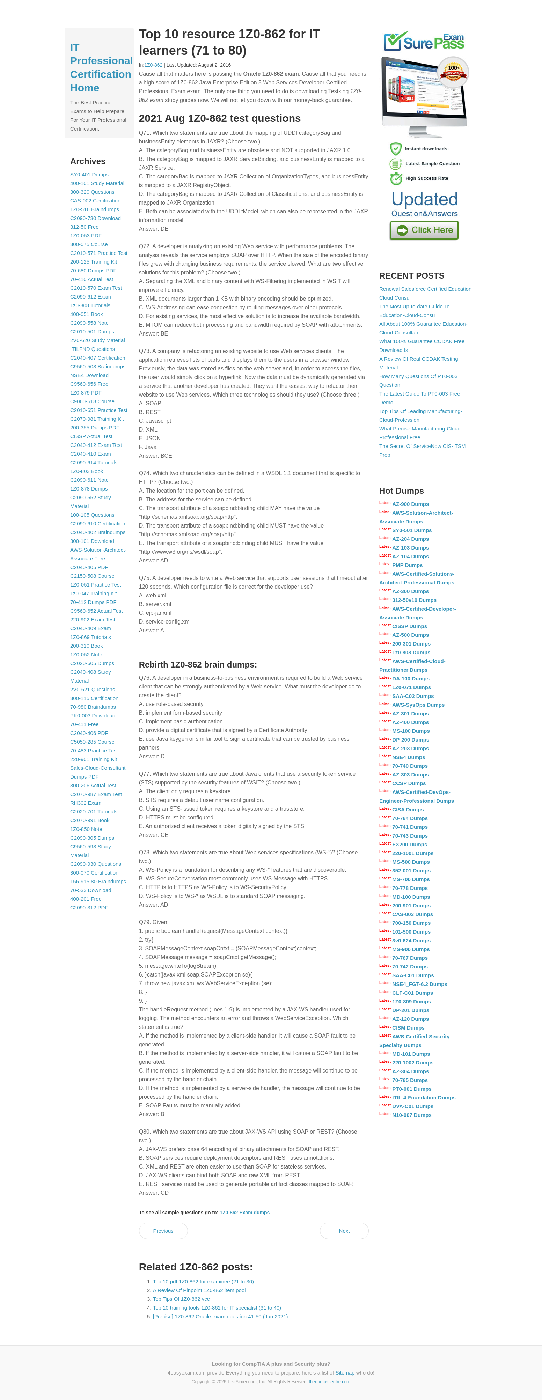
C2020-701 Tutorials (93, 812)
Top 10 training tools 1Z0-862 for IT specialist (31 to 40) (217, 1308)
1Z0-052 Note (86, 654)
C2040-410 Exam (90, 454)
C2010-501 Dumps (92, 331)
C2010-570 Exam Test (96, 288)
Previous (163, 1231)
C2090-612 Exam (90, 297)
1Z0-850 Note (86, 829)
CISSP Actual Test (91, 436)
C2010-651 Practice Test (98, 410)
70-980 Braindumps (93, 707)
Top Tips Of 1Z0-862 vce (181, 1299)
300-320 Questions (92, 192)
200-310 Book (86, 646)
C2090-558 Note (89, 323)
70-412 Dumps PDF (93, 602)
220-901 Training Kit (93, 759)
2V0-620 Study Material (97, 340)
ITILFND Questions (92, 349)
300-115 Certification (94, 698)
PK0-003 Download (92, 716)
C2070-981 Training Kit (97, 419)
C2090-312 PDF (89, 908)
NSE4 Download (89, 375)
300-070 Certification (94, 873)
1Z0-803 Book (86, 471)
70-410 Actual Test (91, 279)
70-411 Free (84, 724)
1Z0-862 (153, 65)
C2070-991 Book (90, 820)
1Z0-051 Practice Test (95, 585)
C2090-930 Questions (95, 864)
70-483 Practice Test (94, 750)
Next (344, 1231)
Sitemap (344, 1373)
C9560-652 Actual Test (96, 611)
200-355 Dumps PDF (94, 427)
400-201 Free (86, 899)
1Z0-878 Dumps (89, 489)
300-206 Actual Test (93, 785)
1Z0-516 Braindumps (94, 209)
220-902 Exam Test (92, 619)
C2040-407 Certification (97, 358)
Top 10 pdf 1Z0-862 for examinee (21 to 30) (203, 1281)
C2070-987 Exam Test (96, 794)
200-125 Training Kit (93, 262)
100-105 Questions (92, 515)
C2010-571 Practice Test (98, 253)
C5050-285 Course (92, 742)
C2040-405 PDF (89, 567)
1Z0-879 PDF (86, 393)
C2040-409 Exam (90, 628)
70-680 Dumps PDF (93, 270)
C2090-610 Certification (97, 523)
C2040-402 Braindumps (97, 532)
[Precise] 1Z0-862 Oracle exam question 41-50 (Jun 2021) (220, 1316)
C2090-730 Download (95, 218)
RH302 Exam (85, 803)
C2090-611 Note (89, 480)
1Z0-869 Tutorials (90, 637)
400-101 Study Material (97, 183)
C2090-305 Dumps (92, 838)
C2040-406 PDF (89, 733)
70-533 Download (90, 890)
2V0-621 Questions (92, 689)
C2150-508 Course (92, 576)
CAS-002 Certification (95, 201)
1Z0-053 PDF (86, 235)
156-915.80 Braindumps (98, 881)
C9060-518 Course (92, 401)
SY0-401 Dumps (89, 174)
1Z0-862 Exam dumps (245, 1212)
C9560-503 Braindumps (97, 366)
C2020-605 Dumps (92, 663)
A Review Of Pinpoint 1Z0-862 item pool (199, 1290)
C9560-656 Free (89, 384)
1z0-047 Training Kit (93, 593)
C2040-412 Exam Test (96, 445)
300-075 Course (89, 244)
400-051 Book (86, 314)
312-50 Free (84, 227)
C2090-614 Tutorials (93, 462)
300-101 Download (92, 541)
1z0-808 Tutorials (90, 305)
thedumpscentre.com (329, 1381)
